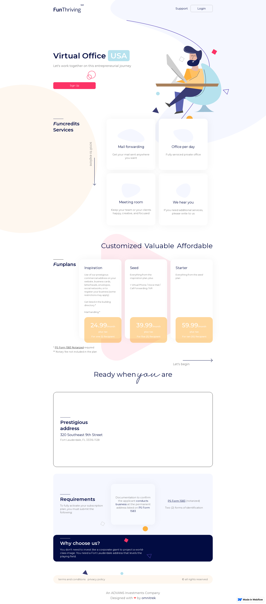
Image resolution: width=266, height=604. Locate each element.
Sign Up (74, 85)
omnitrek (149, 598)
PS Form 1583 (176, 500)
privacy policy (96, 579)
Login (201, 8)
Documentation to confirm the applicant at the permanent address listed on (133, 504)
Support (182, 8)
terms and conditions (72, 579)
